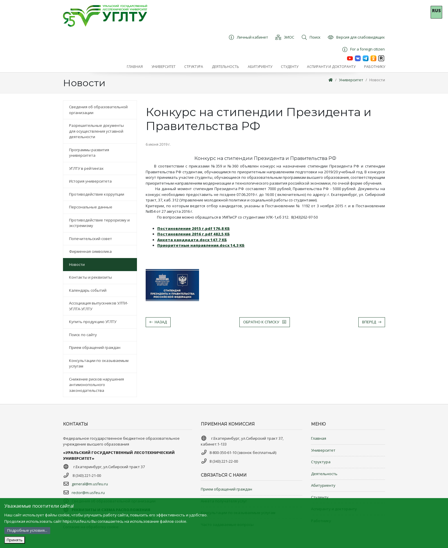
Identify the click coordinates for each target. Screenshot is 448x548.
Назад (158, 322)
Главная (318, 438)
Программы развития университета (89, 152)
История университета (90, 181)
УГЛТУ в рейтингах (86, 168)
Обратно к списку (264, 322)
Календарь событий (87, 290)
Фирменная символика (90, 251)
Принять (15, 539)
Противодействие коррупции (96, 194)
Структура (320, 461)
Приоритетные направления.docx (201, 245)
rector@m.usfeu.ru (88, 492)
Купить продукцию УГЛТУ (92, 321)
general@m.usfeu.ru (90, 483)
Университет (351, 79)
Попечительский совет (90, 238)
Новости (377, 79)
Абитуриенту (323, 485)
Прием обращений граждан (94, 347)
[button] (163, 66)
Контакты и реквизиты (90, 277)
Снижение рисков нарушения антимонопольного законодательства (96, 384)
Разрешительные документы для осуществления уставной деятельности (96, 131)
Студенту (319, 497)
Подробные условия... (27, 530)
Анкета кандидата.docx (192, 239)
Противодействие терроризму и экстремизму (99, 222)
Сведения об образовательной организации (98, 109)
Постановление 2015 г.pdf (193, 228)
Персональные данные (90, 207)
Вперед (371, 322)
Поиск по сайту (83, 334)
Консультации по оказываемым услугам (99, 363)
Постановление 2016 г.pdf (193, 234)
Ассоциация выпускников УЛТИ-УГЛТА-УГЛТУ (98, 305)
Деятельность (324, 473)
